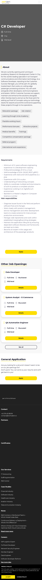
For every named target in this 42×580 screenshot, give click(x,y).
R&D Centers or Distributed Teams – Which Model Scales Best (13, 516)
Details (21, 288)
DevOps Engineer (7, 552)
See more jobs (6, 562)
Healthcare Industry (8, 498)
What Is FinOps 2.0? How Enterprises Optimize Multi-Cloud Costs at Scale (13, 527)
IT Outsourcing (6, 474)
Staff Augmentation (8, 477)
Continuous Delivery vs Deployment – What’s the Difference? (14, 521)
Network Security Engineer (10, 548)
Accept (8, 577)
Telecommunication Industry (11, 505)
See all (21, 347)
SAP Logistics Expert (8, 542)
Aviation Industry (7, 501)
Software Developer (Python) (11, 559)
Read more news (7, 531)
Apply (21, 252)
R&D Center (5, 481)
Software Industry (7, 495)
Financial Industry (7, 491)
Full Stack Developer (8, 545)
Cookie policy (22, 577)
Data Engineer (6, 555)
